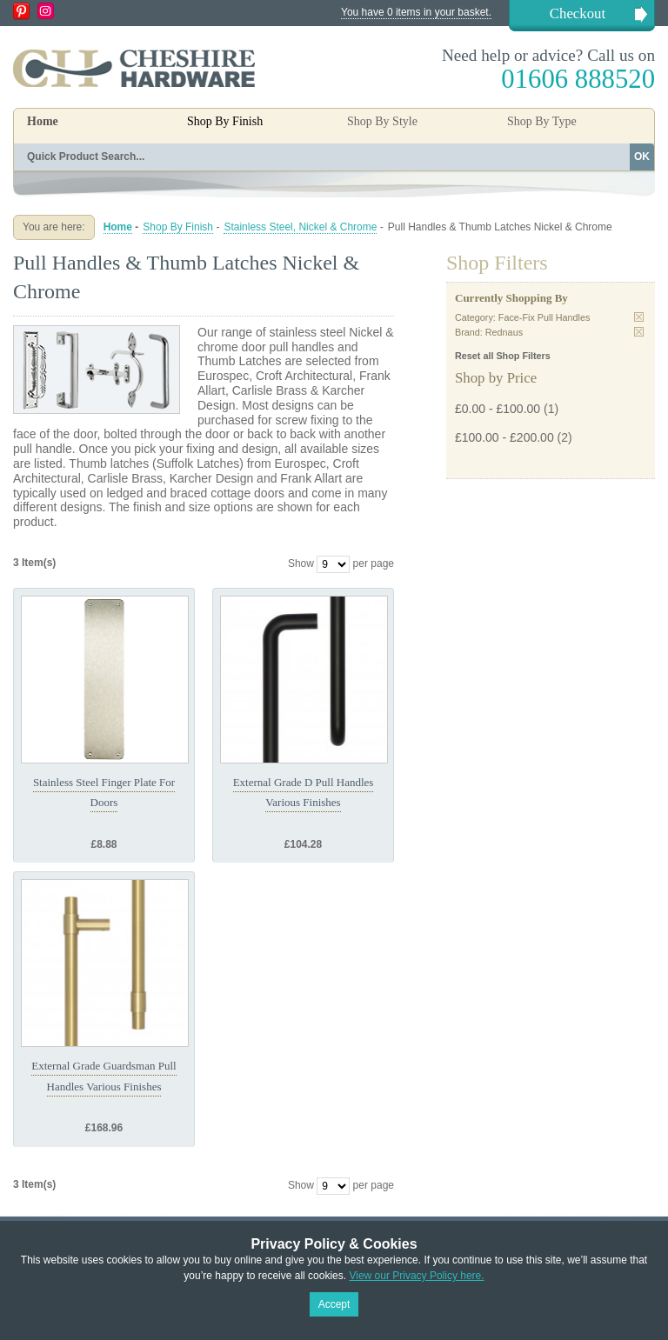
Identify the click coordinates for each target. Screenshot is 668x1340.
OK (642, 156)
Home (42, 121)
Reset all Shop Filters (503, 355)
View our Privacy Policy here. (416, 1276)
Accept (334, 1304)
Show (301, 563)
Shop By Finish (178, 227)
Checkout (577, 13)
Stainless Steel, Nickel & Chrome (300, 227)
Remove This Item (639, 317)
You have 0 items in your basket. (416, 12)
